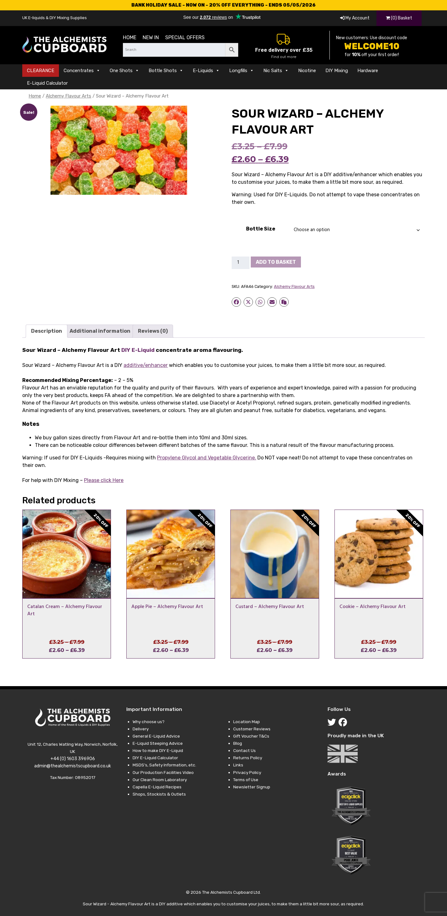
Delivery (141, 728)
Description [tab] (46, 331)
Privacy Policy (247, 772)
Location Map (246, 721)
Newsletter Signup (251, 786)
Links (238, 764)
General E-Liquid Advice (156, 736)
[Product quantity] (241, 263)
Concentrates (82, 70)
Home (129, 37)
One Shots (124, 70)
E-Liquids (206, 70)
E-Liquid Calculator (47, 83)
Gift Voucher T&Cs (251, 736)
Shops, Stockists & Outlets (159, 794)
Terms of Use (245, 779)
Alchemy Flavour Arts (68, 96)
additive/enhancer (146, 365)
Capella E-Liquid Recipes (157, 786)
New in (151, 37)
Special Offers (185, 37)
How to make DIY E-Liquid (158, 750)
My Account (355, 18)
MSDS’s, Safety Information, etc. (164, 764)
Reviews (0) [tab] (153, 331)
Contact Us (244, 750)
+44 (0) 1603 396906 (72, 758)
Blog (237, 743)
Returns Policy (247, 757)
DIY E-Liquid (138, 350)
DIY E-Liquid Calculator (155, 757)
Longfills (241, 70)
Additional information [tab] (100, 331)
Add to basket (276, 262)
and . (206, 458)
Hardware (367, 70)
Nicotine (307, 70)
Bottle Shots (166, 70)
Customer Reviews (252, 728)
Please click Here (104, 480)
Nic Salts (276, 70)
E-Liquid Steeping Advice (158, 743)
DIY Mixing (336, 70)
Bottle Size (260, 229)
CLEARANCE (40, 70)
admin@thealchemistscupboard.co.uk (72, 766)
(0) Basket (399, 18)
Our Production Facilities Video (163, 772)
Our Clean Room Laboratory (160, 779)
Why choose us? (149, 721)
